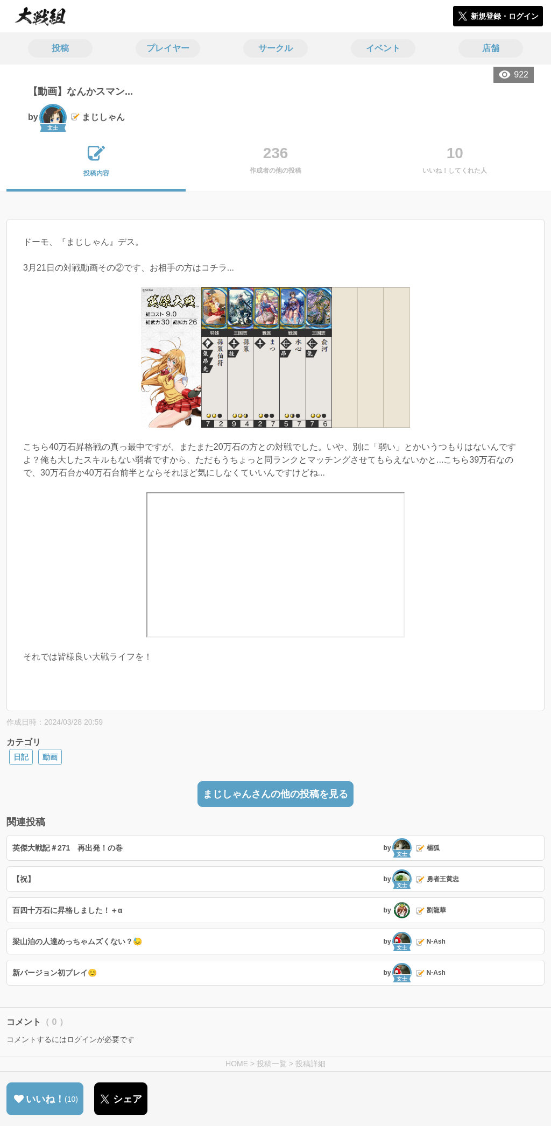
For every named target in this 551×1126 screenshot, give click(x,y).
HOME (236, 1063)
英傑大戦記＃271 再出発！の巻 (67, 848)
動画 (50, 757)
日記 (21, 757)
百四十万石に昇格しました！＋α (67, 910)
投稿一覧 (272, 1063)
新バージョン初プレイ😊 (54, 972)
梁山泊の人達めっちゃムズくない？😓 (77, 941)
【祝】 (23, 879)
